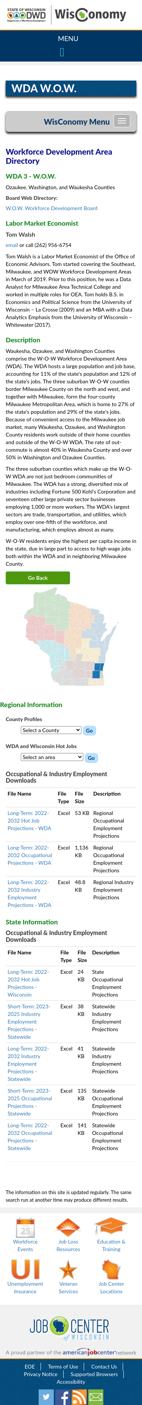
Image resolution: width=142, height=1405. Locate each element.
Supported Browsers (94, 1374)
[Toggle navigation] (122, 120)
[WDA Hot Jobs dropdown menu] (52, 757)
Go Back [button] (38, 577)
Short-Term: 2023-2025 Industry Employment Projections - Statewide (29, 1021)
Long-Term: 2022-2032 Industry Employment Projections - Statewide (28, 1063)
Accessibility (71, 1381)
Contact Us (104, 1366)
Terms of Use (63, 1366)
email (12, 245)
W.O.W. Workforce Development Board (51, 208)
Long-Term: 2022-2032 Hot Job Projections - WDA (29, 820)
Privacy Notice (41, 1374)
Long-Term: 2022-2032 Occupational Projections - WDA (30, 855)
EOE (30, 1366)
